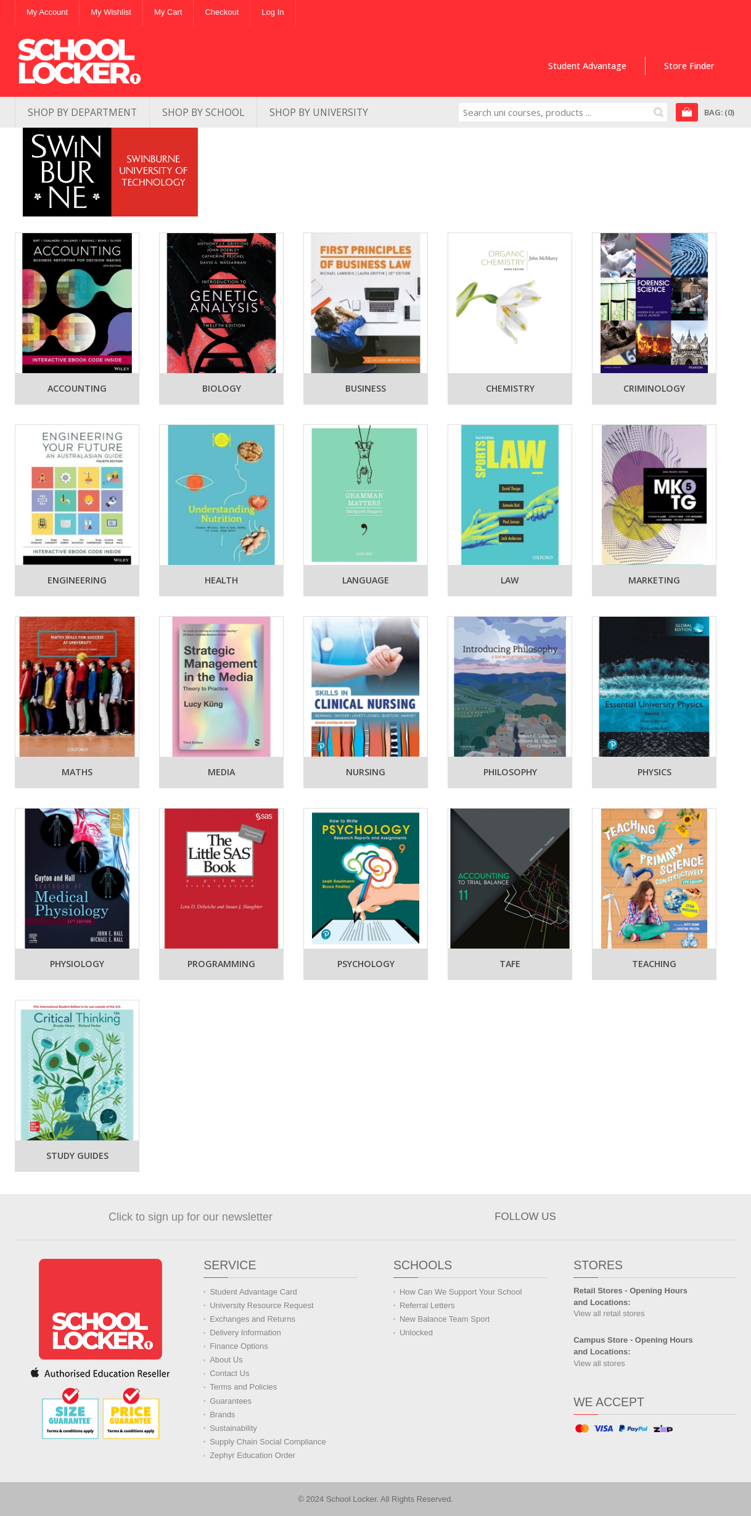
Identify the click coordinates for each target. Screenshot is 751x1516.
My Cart (168, 12)
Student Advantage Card (253, 1291)
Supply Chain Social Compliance (268, 1441)
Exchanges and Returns (252, 1319)
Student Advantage (587, 66)
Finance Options (239, 1346)
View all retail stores (608, 1313)
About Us (226, 1359)
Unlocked (416, 1332)
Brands (222, 1414)
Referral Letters (427, 1305)
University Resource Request (261, 1305)
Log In (272, 12)
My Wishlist (111, 12)
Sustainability (233, 1428)
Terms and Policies (243, 1386)
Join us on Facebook (580, 1217)
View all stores (599, 1363)
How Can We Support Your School (461, 1291)
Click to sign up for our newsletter (191, 1217)
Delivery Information (245, 1332)
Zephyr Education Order (252, 1455)
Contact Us (229, 1373)
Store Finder (689, 66)
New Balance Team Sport (445, 1319)
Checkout (222, 12)
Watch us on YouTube (635, 1217)
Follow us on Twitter (608, 1217)
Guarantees (231, 1401)
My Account (47, 12)
